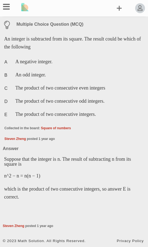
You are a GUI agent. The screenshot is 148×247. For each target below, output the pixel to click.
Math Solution (31, 241)
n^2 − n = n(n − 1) (22, 176)
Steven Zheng (15, 139)
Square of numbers (56, 128)
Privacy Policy (130, 241)
